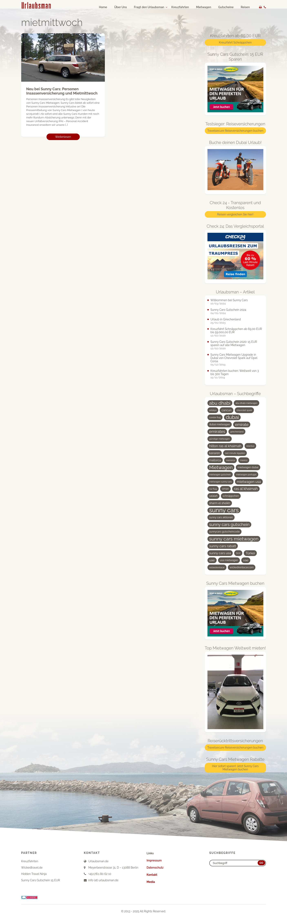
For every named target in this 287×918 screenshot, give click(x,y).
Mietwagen (203, 7)
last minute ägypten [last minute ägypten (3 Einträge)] (235, 453)
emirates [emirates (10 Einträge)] (217, 431)
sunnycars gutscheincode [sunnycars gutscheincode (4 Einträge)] (224, 531)
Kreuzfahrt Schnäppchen (235, 42)
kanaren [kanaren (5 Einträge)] (214, 453)
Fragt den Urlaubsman (149, 7)
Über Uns (120, 7)
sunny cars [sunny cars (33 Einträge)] (224, 510)
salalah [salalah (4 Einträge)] (213, 495)
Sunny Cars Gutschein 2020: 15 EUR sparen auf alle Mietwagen (234, 343)
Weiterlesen (63, 136)
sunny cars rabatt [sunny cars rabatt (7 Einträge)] (222, 546)
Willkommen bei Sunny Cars (229, 300)
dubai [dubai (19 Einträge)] (232, 417)
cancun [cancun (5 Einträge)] (227, 410)
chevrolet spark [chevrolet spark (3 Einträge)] (244, 410)
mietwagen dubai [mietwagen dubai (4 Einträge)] (248, 467)
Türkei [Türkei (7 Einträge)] (250, 553)
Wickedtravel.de (32, 867)
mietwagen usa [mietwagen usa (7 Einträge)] (249, 482)
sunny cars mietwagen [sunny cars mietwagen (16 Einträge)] (234, 538)
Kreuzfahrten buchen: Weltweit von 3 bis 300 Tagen (235, 372)
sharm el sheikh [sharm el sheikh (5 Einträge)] (219, 503)
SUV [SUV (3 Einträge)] (238, 553)
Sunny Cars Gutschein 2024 (228, 309)
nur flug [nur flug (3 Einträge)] (213, 489)
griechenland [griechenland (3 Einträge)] (237, 431)
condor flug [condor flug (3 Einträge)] (215, 417)
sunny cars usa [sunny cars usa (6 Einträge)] (220, 553)
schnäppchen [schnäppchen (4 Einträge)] (231, 495)
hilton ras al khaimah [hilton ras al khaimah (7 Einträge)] (225, 446)
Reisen (245, 7)
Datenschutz (155, 867)
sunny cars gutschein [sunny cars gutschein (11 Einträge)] (229, 524)
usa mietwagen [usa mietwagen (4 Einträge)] (229, 560)
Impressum (154, 860)
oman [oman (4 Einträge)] (225, 488)
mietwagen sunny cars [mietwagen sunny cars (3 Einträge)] (220, 481)
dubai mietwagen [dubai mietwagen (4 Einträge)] (219, 424)
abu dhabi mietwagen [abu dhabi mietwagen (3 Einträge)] (246, 403)
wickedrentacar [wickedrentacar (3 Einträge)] (217, 567)
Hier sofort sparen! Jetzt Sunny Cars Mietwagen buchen (235, 767)
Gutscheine (226, 7)
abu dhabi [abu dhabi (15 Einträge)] (219, 403)
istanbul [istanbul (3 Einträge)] (250, 446)
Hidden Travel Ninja (34, 874)
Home (103, 7)
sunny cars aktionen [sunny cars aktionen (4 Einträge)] (221, 517)
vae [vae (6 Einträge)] (245, 560)
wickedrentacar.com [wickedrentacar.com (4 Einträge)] (242, 567)
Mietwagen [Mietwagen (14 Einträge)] (221, 467)
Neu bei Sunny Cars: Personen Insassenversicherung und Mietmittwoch (62, 91)
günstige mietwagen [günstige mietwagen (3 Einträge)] (219, 439)
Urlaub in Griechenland (226, 319)
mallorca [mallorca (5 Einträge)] (215, 460)
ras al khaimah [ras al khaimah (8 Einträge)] (246, 489)
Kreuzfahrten (180, 7)
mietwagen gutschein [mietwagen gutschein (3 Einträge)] (220, 474)
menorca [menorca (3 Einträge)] (230, 460)
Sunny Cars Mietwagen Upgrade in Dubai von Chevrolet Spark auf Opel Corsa (234, 358)
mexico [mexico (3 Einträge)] (243, 460)
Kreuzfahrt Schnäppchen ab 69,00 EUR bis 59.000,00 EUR (236, 330)
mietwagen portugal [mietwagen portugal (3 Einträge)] (246, 474)
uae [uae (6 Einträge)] (212, 560)
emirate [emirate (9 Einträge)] (241, 424)
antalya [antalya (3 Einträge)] (213, 410)
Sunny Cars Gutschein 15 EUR (40, 880)
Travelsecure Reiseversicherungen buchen (235, 130)
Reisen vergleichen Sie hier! (235, 214)
